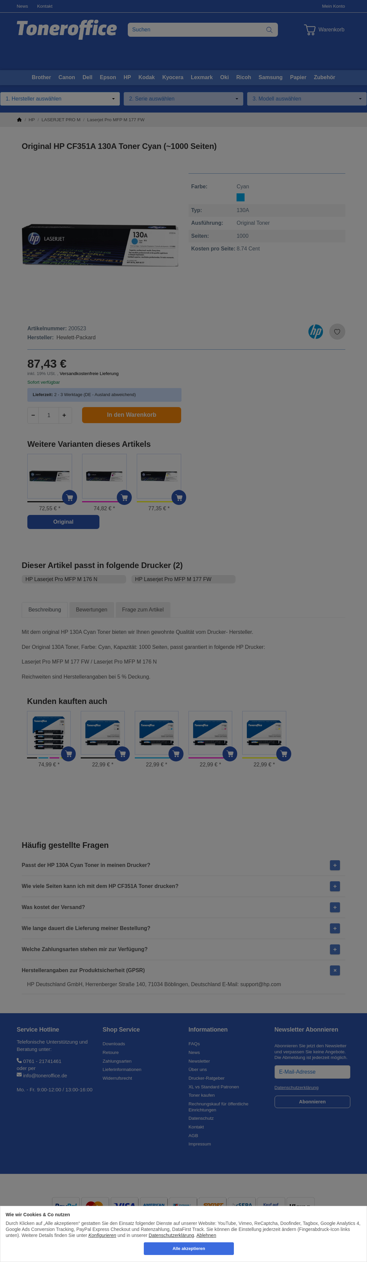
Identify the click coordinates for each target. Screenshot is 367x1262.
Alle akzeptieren (188, 1248)
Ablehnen (206, 1235)
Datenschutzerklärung (171, 1235)
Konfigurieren (102, 1235)
